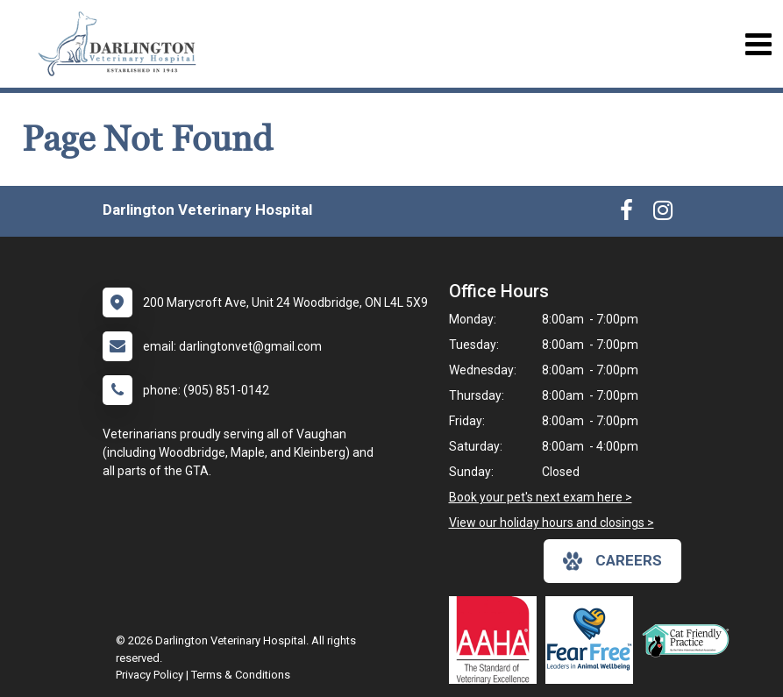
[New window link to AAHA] (497, 640)
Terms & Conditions (240, 674)
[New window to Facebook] (626, 214)
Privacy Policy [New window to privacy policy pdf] (149, 674)
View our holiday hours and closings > (551, 523)
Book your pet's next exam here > (540, 497)
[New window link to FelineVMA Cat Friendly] (690, 640)
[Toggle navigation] (758, 44)
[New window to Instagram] (662, 214)
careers (612, 561)
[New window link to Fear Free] (593, 640)
